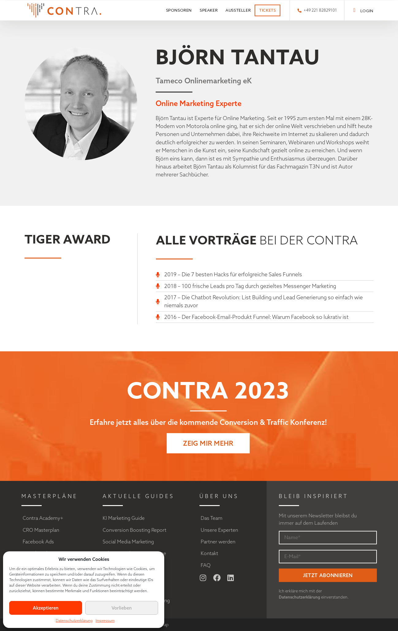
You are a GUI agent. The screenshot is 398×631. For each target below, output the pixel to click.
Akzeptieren (46, 608)
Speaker (209, 10)
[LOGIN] (354, 10)
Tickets (267, 10)
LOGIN (366, 10)
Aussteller (238, 10)
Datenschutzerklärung (74, 620)
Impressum (105, 620)
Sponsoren (179, 10)
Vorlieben (122, 608)
